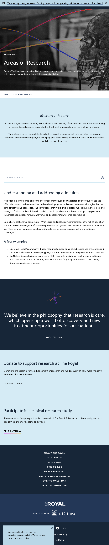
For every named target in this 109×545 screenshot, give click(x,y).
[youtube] (57, 528)
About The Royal (54, 453)
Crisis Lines (54, 467)
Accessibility (60, 534)
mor (81, 2)
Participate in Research (54, 476)
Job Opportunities (54, 485)
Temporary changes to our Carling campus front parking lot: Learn (43, 2)
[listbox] (54, 177)
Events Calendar (54, 481)
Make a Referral (54, 472)
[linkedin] (64, 528)
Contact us (54, 458)
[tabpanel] (54, 227)
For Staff (54, 462)
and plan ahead (94, 2)
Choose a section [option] (14, 177)
